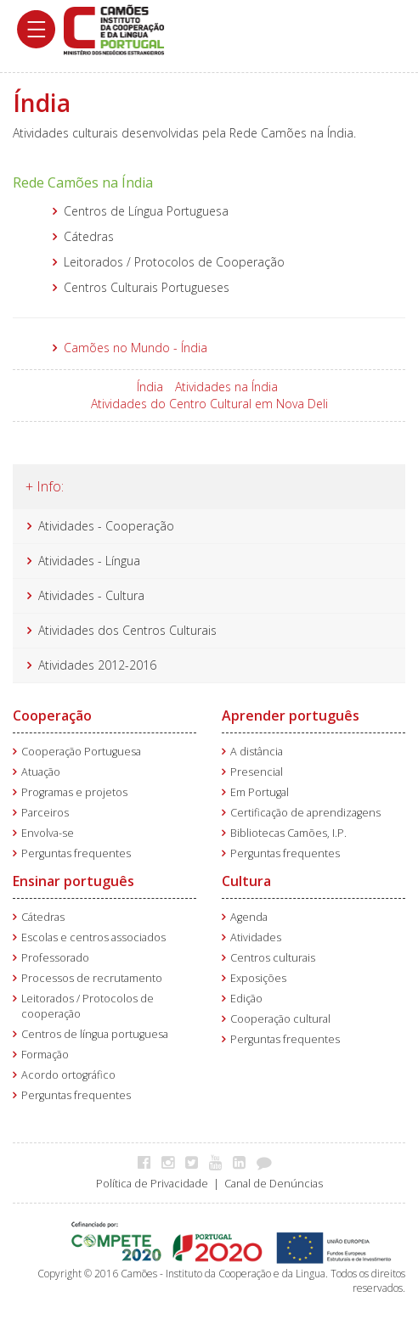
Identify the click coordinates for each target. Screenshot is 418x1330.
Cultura (246, 881)
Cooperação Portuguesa (81, 751)
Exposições (258, 978)
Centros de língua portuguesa (94, 1034)
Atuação (40, 772)
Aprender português (290, 715)
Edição (246, 998)
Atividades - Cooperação (106, 526)
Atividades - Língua (89, 561)
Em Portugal (259, 792)
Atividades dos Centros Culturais (127, 630)
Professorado (55, 958)
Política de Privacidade (152, 1183)
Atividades (255, 937)
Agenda (249, 917)
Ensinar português (73, 881)
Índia (150, 387)
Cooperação (52, 715)
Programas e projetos (74, 792)
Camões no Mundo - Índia (135, 348)
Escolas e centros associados (93, 937)
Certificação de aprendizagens (305, 812)
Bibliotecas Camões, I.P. (288, 833)
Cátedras (43, 917)
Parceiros (45, 812)
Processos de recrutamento (91, 978)
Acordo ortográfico (68, 1075)
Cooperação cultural (280, 1019)
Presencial (256, 772)
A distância (256, 751)
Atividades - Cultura (91, 595)
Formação (45, 1054)
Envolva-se (47, 833)
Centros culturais (272, 958)
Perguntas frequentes (76, 853)
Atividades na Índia (226, 387)
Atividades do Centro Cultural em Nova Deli (209, 404)
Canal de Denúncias (273, 1183)
